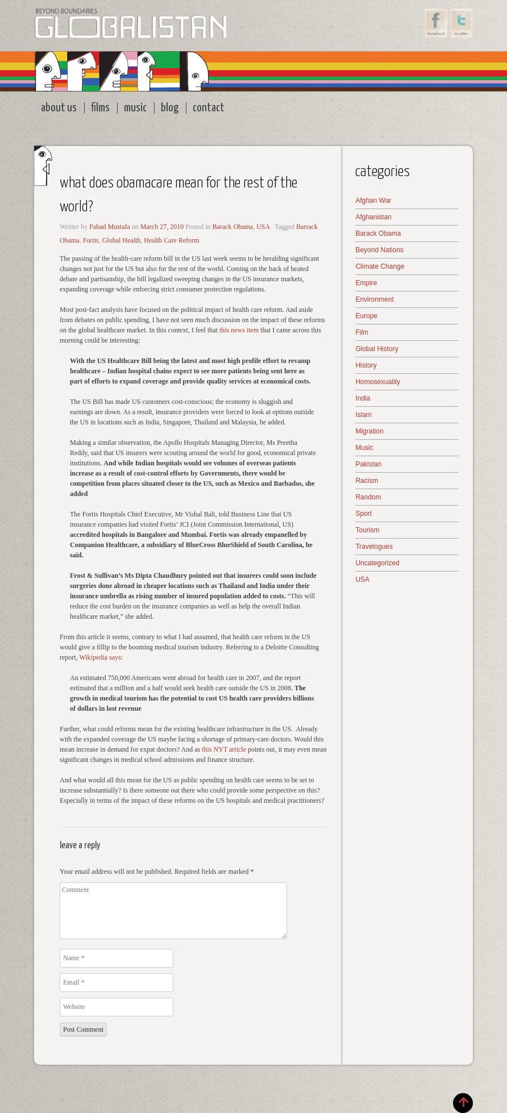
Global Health (121, 240)
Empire (366, 283)
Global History (376, 349)
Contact (209, 108)
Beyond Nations (379, 250)
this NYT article (223, 749)
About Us (59, 108)
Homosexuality (377, 382)
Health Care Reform (171, 240)
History (365, 365)
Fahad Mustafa (109, 227)
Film (361, 332)
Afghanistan (373, 217)
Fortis (91, 240)
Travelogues (374, 547)
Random (368, 497)
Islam (363, 415)
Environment (374, 299)
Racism (366, 481)
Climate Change (379, 266)
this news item (239, 330)
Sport (363, 514)
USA (263, 227)
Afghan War (373, 201)
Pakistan (368, 464)
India (362, 398)
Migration (369, 431)
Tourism (367, 530)
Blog (169, 108)
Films (100, 108)
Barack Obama (233, 227)
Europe (366, 316)
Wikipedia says (99, 657)
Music (135, 108)
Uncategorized (377, 563)
